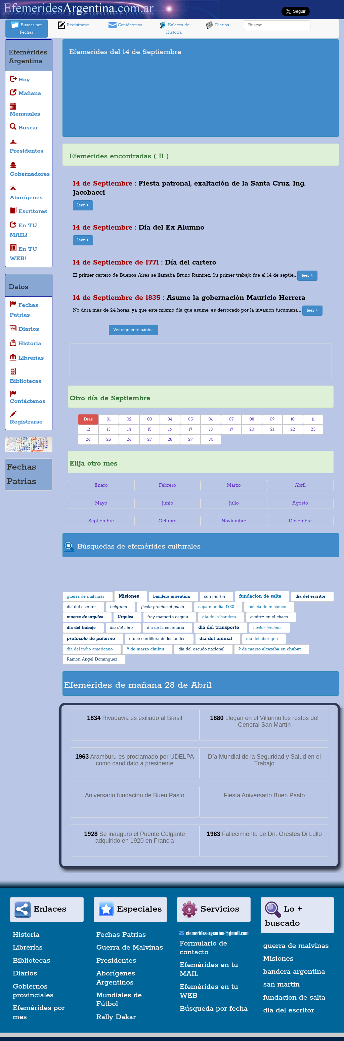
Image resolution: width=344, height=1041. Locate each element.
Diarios (217, 25)
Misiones (278, 958)
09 (272, 419)
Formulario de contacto (203, 948)
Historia (26, 934)
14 (129, 429)
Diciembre (300, 521)
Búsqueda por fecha (214, 1008)
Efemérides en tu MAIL (209, 969)
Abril (300, 485)
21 (272, 429)
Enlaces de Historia (174, 28)
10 (293, 419)
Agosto (300, 503)
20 (251, 429)
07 (231, 419)
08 (251, 419)
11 (313, 419)
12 (88, 429)
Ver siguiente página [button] (133, 329)
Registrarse (73, 25)
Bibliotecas (31, 960)
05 (190, 419)
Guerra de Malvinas (129, 947)
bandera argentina (294, 971)
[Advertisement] (275, 88)
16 (170, 429)
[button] (83, 205)
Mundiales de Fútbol (119, 1000)
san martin (281, 984)
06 (211, 419)
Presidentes (116, 960)
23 (313, 429)
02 (129, 419)
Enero (101, 485)
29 (190, 439)
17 (190, 429)
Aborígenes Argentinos (115, 978)
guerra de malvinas (296, 946)
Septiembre (101, 521)
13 (109, 429)
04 (170, 419)
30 (211, 439)
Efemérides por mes (39, 1012)
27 (149, 439)
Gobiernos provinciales (33, 991)
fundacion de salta (294, 997)
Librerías (28, 947)
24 (88, 439)
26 (129, 439)
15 (149, 429)
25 (108, 439)
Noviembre (233, 521)
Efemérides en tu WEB (209, 991)
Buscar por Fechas (26, 28)
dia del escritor (288, 1010)
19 (231, 429)
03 (149, 419)
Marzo (234, 485)
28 (170, 439)
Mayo (101, 503)
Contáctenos (125, 25)
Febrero (167, 485)
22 (292, 429)
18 (211, 429)
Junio (167, 503)
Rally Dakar (116, 1017)
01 (109, 419)
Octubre (168, 521)
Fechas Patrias (121, 934)
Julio (234, 503)
